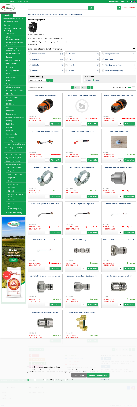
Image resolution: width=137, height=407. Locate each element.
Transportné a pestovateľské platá (13, 49)
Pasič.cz (13, 7)
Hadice (8, 80)
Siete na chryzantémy (14, 212)
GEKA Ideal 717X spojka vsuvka (82, 240)
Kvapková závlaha (14, 167)
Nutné (32, 380)
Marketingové (60, 380)
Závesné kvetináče (13, 161)
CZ (130, 1)
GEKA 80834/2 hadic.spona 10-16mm (45, 167)
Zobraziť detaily (104, 380)
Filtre (10, 181)
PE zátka (11, 203)
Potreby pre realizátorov (15, 117)
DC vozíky (10, 67)
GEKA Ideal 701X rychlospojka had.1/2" (119, 276)
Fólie (8, 74)
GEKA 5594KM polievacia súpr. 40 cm (118, 204)
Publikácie (10, 124)
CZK (127, 1)
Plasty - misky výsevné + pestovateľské (15, 44)
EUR (122, 1)
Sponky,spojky (11, 134)
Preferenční (40, 380)
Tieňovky (9, 141)
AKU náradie (10, 34)
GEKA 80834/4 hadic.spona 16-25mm (82, 167)
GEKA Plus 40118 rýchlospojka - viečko (82, 312)
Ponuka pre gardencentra (13, 18)
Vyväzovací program (13, 157)
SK (134, 1)
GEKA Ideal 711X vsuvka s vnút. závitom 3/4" (45, 276)
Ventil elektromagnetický (15, 207)
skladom (88, 80)
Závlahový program (13, 164)
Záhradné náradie (12, 97)
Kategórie (7, 15)
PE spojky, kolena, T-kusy (15, 195)
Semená (7, 25)
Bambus (9, 57)
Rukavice (9, 131)
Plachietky (10, 104)
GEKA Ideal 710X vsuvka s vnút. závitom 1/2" (82, 276)
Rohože (9, 127)
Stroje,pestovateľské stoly (15, 144)
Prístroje (9, 121)
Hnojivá (9, 84)
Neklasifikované (72, 380)
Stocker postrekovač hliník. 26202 (82, 131)
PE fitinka (11, 187)
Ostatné (9, 100)
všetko (97, 80)
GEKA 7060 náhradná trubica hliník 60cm (82, 95)
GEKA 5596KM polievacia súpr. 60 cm (82, 204)
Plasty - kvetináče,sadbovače (14, 38)
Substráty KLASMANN (14, 147)
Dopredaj (11, 171)
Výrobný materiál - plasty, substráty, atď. (13, 29)
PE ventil (11, 200)
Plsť (7, 107)
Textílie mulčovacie (13, 151)
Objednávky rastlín (11, 22)
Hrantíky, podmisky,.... (14, 154)
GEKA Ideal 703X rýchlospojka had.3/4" (45, 312)
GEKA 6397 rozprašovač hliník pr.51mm (118, 167)
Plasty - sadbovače (13, 54)
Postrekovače (11, 114)
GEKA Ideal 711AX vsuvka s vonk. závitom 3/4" (118, 240)
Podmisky (10, 111)
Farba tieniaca (11, 64)
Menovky (9, 94)
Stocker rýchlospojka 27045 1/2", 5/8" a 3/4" (118, 95)
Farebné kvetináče (13, 60)
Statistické (50, 380)
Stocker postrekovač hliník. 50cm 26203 (45, 131)
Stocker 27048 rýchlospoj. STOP (45, 95)
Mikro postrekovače (15, 174)
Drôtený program (12, 70)
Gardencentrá (11, 77)
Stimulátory (10, 137)
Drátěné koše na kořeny (15, 90)
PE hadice (11, 191)
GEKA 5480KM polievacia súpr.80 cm (45, 240)
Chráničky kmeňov (13, 87)
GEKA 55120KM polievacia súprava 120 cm (45, 204)
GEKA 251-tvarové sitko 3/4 (119, 131)
